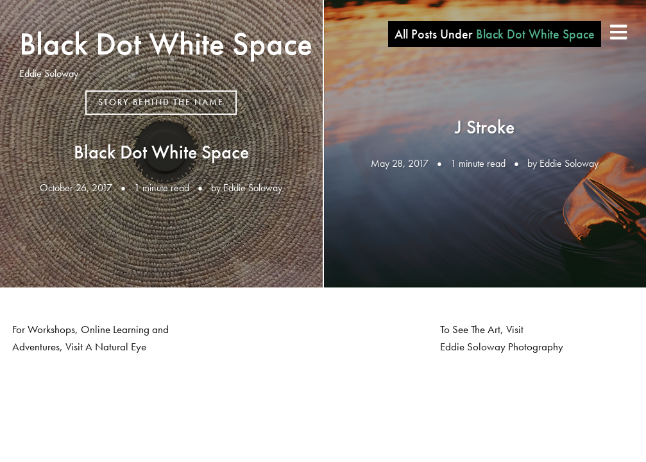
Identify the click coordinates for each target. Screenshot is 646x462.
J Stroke (484, 127)
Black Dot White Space (165, 43)
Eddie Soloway (252, 187)
